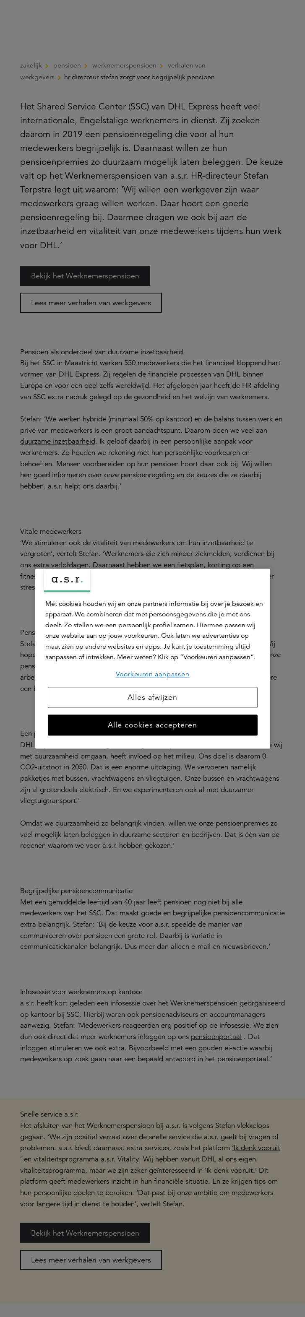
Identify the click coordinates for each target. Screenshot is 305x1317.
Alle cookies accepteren (152, 725)
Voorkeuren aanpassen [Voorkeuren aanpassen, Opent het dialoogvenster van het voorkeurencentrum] (153, 674)
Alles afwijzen (152, 697)
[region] (152, 658)
